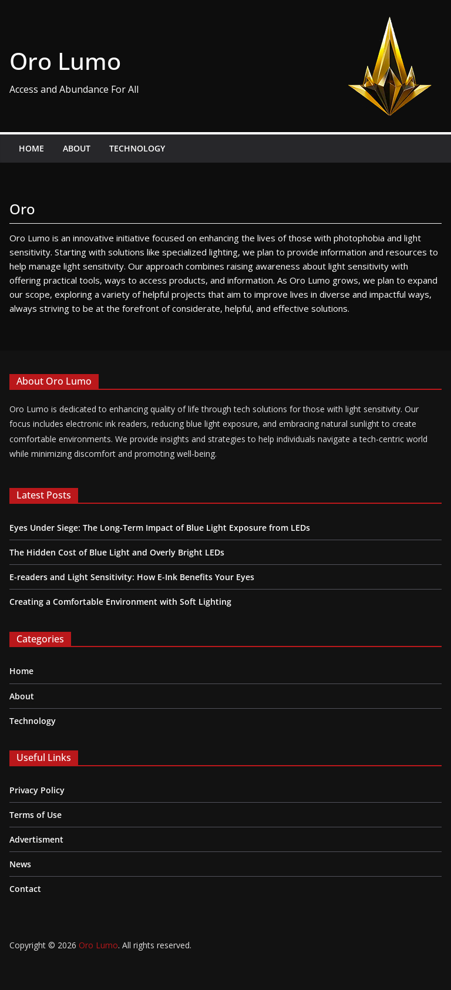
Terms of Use (35, 814)
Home (31, 148)
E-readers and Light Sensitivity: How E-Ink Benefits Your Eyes (131, 576)
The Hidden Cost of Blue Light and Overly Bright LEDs (116, 552)
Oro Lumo (65, 61)
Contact (25, 888)
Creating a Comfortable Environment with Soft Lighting (120, 601)
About (76, 148)
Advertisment (36, 839)
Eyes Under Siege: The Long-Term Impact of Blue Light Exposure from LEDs (159, 527)
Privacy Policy (37, 790)
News (20, 864)
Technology (137, 148)
